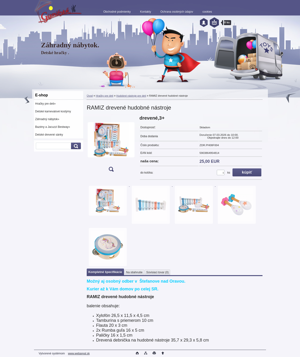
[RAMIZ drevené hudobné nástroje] (111, 145)
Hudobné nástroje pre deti (131, 95)
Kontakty (145, 11)
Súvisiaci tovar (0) (157, 272)
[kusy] (221, 172)
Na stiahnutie (134, 272)
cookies (207, 11)
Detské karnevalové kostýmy (53, 111)
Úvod (90, 95)
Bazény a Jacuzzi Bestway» (52, 127)
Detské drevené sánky (49, 134)
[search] (75, 146)
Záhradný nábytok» (47, 119)
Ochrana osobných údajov (176, 11)
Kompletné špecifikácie (105, 272)
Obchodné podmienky (117, 11)
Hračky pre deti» (45, 103)
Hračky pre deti (104, 95)
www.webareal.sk (79, 353)
